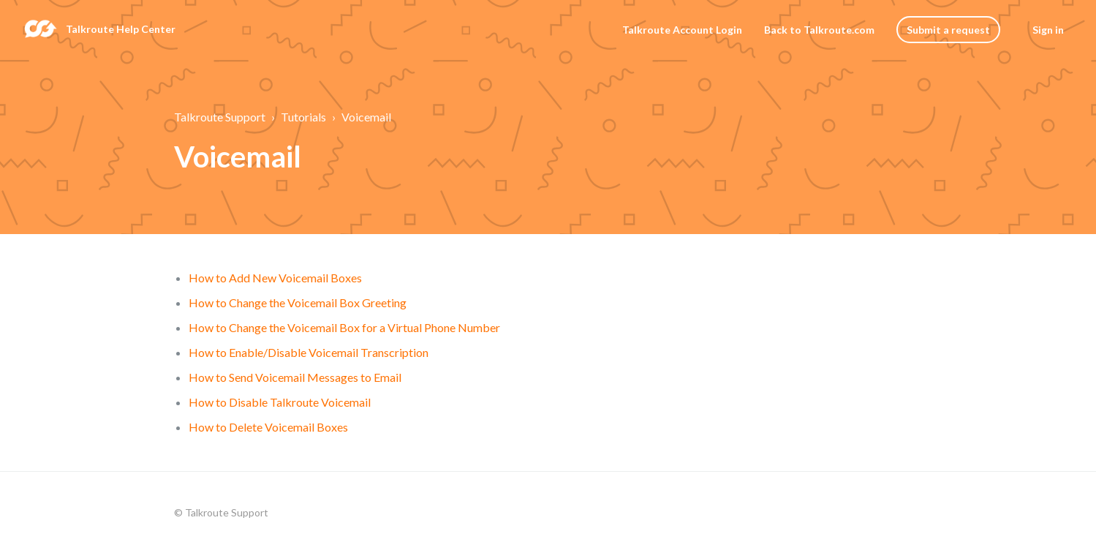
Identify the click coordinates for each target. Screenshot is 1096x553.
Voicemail (366, 117)
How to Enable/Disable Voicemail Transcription (308, 352)
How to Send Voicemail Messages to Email (295, 377)
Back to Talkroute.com (819, 29)
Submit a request (948, 29)
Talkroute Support (219, 117)
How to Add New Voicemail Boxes (275, 278)
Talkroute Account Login (682, 29)
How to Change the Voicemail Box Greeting (298, 302)
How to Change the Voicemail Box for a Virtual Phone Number (344, 327)
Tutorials (303, 117)
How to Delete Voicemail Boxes (268, 427)
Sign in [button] (1048, 29)
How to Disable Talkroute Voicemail (280, 402)
